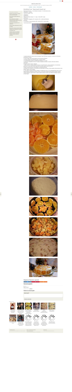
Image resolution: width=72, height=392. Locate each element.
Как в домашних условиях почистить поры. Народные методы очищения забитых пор (16, 20)
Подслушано (39, 6)
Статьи (34, 6)
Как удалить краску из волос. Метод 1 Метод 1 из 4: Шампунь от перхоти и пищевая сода (16, 29)
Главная (30, 6)
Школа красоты (36, 3)
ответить (31, 288)
